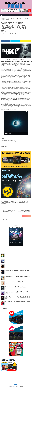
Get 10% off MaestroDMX (16, 227)
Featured (2, 202)
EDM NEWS (3, 201)
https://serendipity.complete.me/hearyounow (16, 61)
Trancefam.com (4, 203)
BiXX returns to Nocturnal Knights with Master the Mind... (15, 286)
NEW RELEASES (16, 202)
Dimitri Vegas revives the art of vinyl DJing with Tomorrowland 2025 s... (17, 291)
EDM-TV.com (7, 201)
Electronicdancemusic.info (22, 201)
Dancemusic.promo (26, 200)
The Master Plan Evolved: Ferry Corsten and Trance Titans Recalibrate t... (17, 296)
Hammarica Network (9, 202)
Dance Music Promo (18, 33)
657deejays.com (12, 200)
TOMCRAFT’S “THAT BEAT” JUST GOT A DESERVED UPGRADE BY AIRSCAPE (8, 211)
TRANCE (27, 202)
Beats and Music (19, 200)
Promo (20, 202)
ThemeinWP (20, 386)
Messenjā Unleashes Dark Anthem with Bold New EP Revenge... (16, 281)
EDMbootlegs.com (13, 201)
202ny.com (7, 200)
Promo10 (23, 202)
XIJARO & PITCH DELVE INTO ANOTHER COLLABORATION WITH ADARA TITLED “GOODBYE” (24, 211)
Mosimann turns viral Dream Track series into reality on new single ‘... (17, 259)
